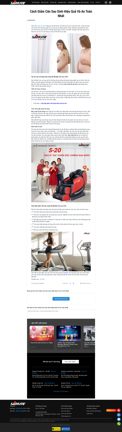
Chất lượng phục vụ (66, 416)
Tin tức (92, 2)
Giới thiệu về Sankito (92, 408)
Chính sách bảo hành (66, 413)
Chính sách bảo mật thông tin (94, 411)
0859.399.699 (19, 408)
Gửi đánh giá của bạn (61, 298)
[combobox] (70, 362)
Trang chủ (12, 7)
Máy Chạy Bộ (44, 2)
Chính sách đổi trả (65, 411)
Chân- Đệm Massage (83, 2)
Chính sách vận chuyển (67, 408)
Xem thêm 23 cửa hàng (61, 391)
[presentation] (31, 340)
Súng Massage (72, 2)
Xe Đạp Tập (53, 2)
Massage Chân (62, 2)
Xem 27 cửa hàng (40, 408)
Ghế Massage (35, 2)
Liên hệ (98, 2)
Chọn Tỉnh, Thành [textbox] (70, 362)
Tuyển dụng (89, 413)
